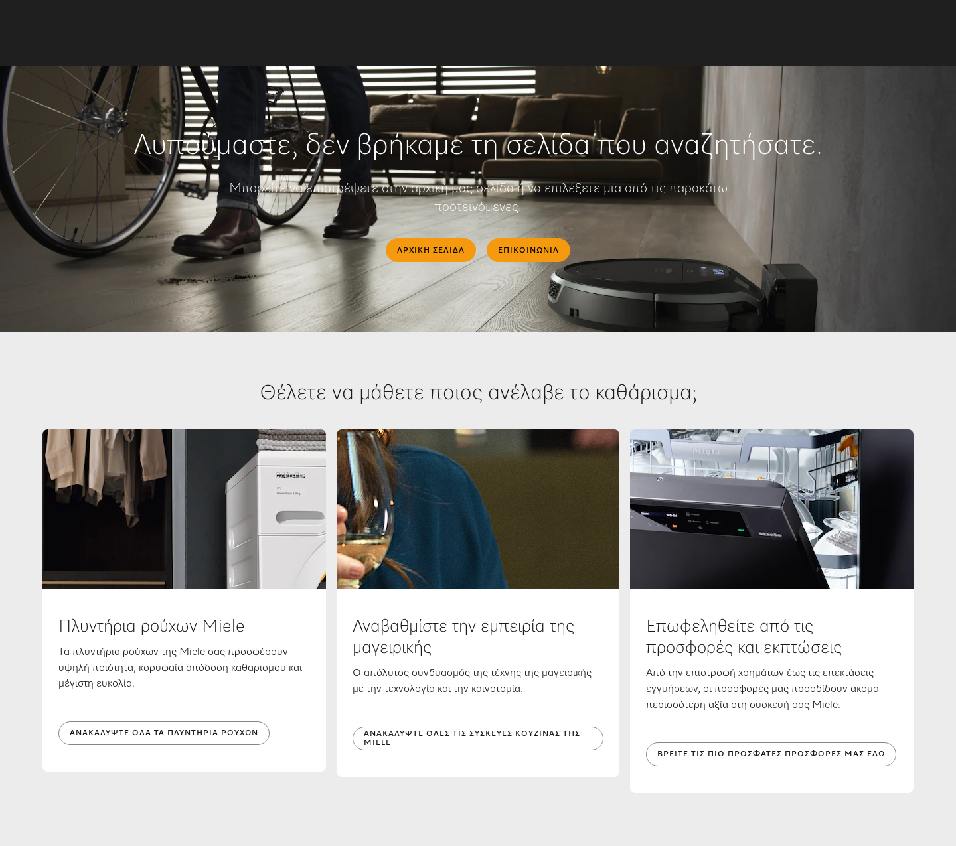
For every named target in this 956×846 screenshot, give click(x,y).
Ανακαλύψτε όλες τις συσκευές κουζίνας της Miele (472, 738)
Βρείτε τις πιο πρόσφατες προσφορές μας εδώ (771, 754)
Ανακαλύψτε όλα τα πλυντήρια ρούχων (164, 733)
